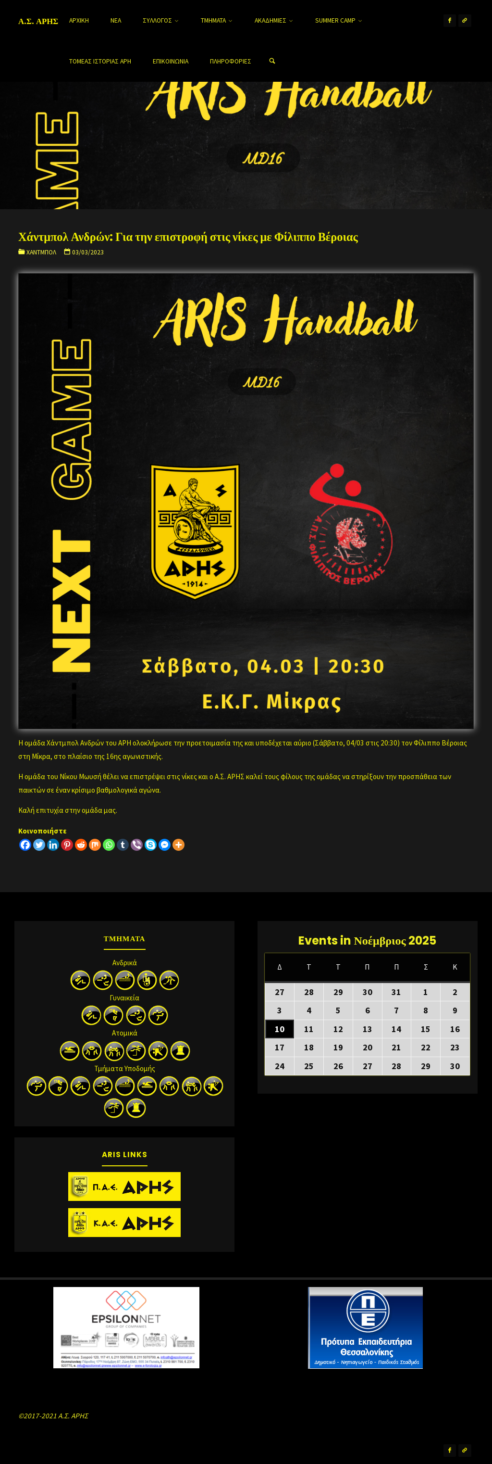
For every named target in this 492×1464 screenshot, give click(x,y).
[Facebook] (25, 845)
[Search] (272, 61)
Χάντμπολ (41, 252)
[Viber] (137, 845)
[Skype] (151, 845)
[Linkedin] (53, 845)
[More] (178, 845)
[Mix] (95, 845)
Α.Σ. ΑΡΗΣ (38, 21)
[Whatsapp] (109, 845)
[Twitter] (39, 845)
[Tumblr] (123, 845)
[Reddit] (81, 845)
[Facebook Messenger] (165, 845)
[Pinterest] (67, 845)
